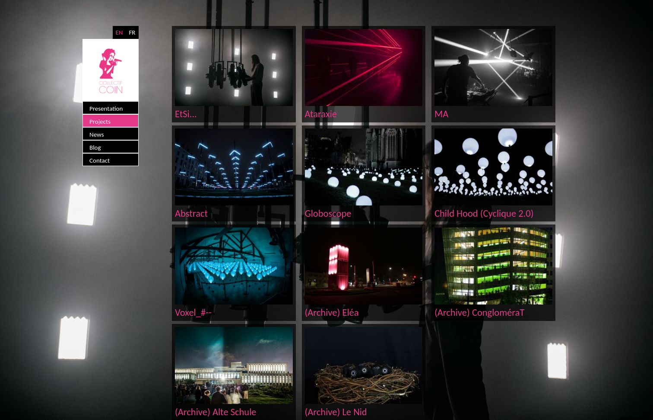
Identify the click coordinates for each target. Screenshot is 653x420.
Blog (95, 147)
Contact (99, 160)
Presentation (106, 108)
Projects (100, 121)
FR (132, 32)
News (96, 134)
